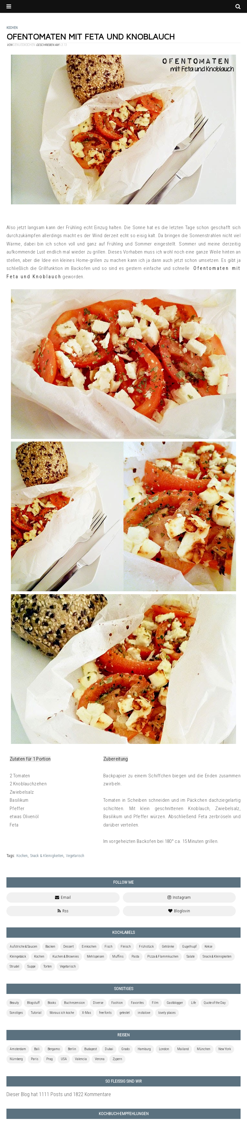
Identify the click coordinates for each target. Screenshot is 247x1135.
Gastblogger (175, 1003)
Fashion (117, 1003)
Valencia (81, 1059)
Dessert (68, 946)
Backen (50, 946)
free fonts (105, 1013)
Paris (34, 1059)
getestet (125, 1013)
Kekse (208, 946)
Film (155, 1003)
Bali (37, 1049)
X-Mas (86, 1013)
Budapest (90, 1049)
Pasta (135, 956)
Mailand (183, 1049)
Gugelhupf (189, 946)
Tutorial (36, 1013)
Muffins (118, 956)
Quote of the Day (215, 1003)
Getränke (168, 946)
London (164, 1049)
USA (64, 1059)
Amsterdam (18, 1049)
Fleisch (126, 946)
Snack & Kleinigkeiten (46, 855)
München (203, 1049)
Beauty (14, 1003)
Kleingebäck (18, 956)
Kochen (22, 855)
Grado (125, 1049)
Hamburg (144, 1049)
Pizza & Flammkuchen (162, 956)
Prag (49, 1059)
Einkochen (89, 946)
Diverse (98, 1003)
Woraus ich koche (62, 1013)
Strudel (14, 966)
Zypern (117, 1059)
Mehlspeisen (95, 956)
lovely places (167, 1013)
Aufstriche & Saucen (23, 946)
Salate (191, 956)
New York (224, 1049)
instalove (144, 1013)
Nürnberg (16, 1059)
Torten (47, 966)
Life (193, 1003)
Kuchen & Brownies (65, 956)
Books (52, 1003)
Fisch (109, 946)
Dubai (109, 1049)
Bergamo (54, 1049)
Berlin (72, 1049)
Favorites (137, 1003)
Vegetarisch (75, 855)
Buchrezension (74, 1003)
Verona (100, 1059)
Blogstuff (33, 1003)
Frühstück (146, 946)
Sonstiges (16, 1013)
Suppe (31, 966)
